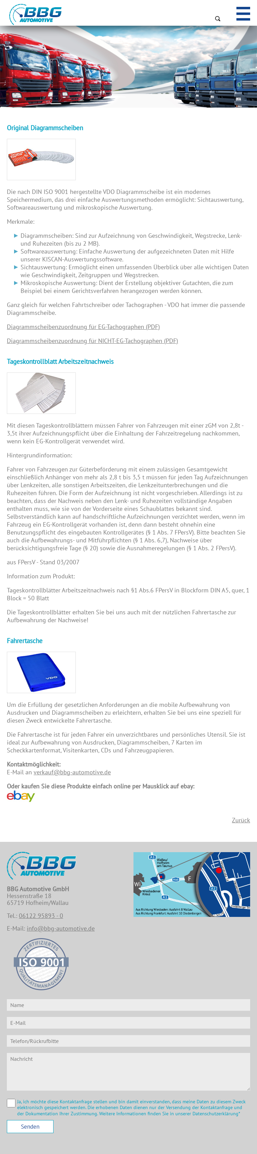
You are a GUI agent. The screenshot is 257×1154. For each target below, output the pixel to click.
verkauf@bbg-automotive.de (72, 772)
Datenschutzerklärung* (216, 1113)
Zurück (241, 820)
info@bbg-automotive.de (61, 928)
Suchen (217, 18)
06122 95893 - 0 (41, 916)
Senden (30, 1126)
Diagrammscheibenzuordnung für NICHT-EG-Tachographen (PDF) (92, 341)
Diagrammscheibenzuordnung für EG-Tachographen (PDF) (83, 327)
